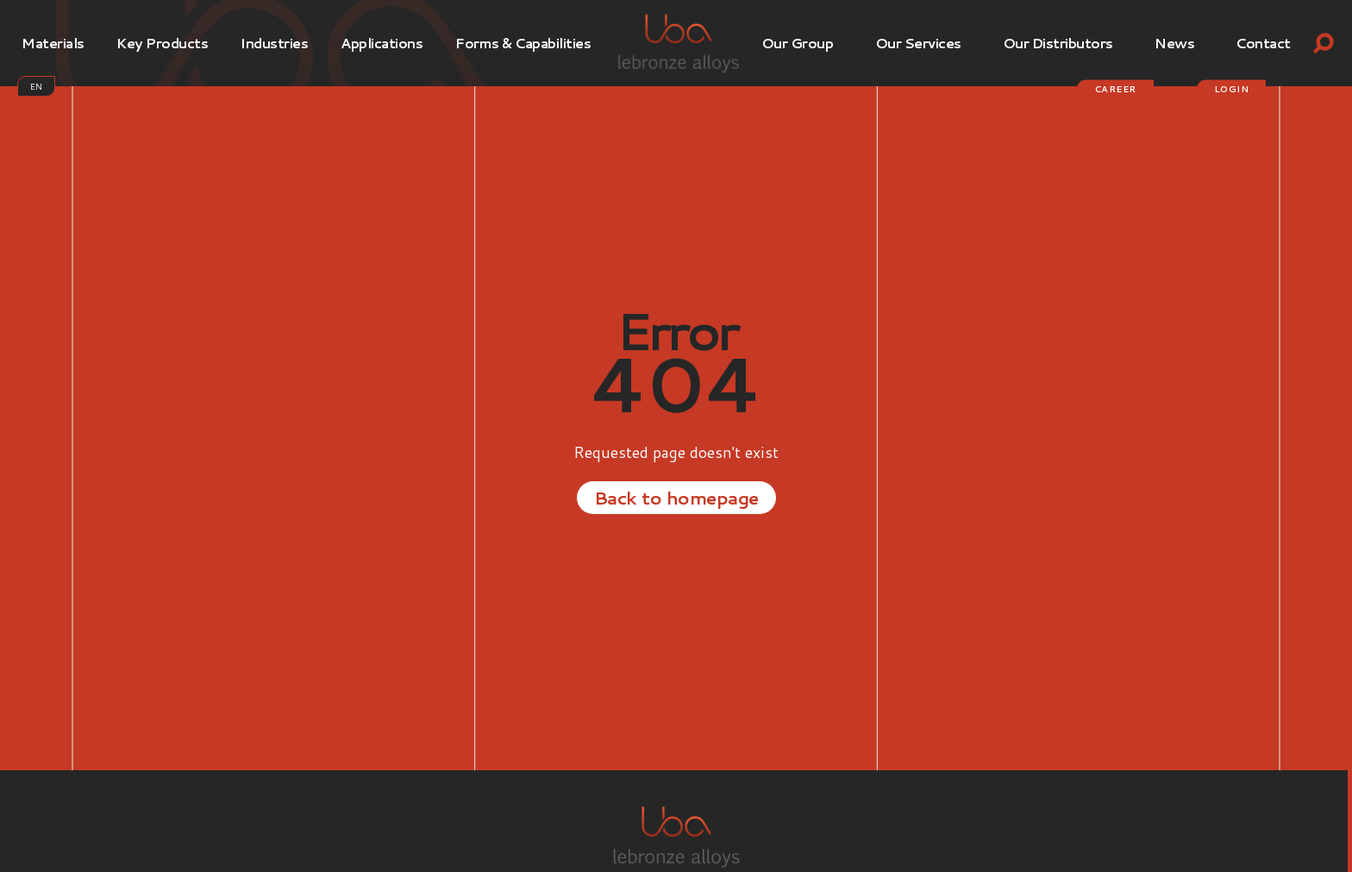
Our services (918, 43)
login (1231, 89)
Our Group (797, 43)
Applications (381, 43)
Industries (274, 43)
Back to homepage (676, 497)
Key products (162, 43)
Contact (1263, 43)
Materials (53, 43)
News (1174, 43)
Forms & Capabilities (523, 43)
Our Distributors (1058, 43)
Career (1115, 89)
